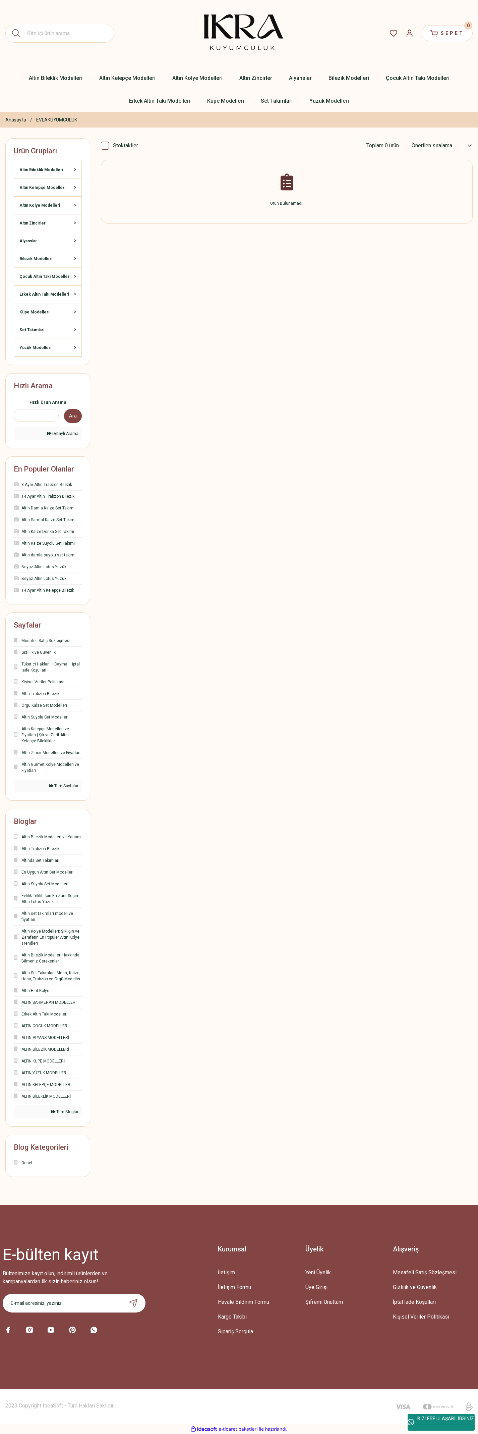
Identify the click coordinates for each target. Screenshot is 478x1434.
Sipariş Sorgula (235, 1331)
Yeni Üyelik (318, 1272)
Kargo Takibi (232, 1317)
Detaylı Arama (62, 433)
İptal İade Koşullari (414, 1302)
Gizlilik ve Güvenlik (415, 1287)
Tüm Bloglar (64, 1111)
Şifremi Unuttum (324, 1302)
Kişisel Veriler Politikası (421, 1317)
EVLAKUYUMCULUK (56, 119)
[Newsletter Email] (74, 1303)
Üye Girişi (316, 1287)
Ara (73, 415)
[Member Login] (410, 33)
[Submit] (133, 1303)
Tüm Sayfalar (63, 786)
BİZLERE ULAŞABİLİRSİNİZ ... (441, 1422)
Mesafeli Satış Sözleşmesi (425, 1272)
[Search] (59, 33)
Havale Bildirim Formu (243, 1302)
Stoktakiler (125, 145)
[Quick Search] (36, 415)
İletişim (226, 1272)
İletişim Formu (234, 1287)
